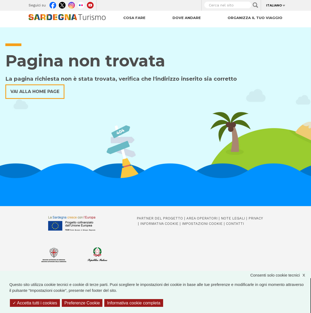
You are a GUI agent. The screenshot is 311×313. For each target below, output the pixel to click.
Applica (255, 5)
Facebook (52, 4)
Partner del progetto (160, 218)
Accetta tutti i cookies (35, 303)
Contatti (235, 224)
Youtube (90, 4)
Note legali (233, 218)
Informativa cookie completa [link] (133, 303)
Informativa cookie (159, 224)
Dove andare (186, 18)
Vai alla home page (34, 91)
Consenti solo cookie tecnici (280, 275)
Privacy (255, 218)
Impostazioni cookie (202, 224)
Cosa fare (134, 18)
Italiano (274, 5)
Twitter (62, 4)
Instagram (71, 4)
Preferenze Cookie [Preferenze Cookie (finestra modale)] (82, 303)
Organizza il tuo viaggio (255, 18)
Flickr (81, 4)
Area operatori (201, 218)
